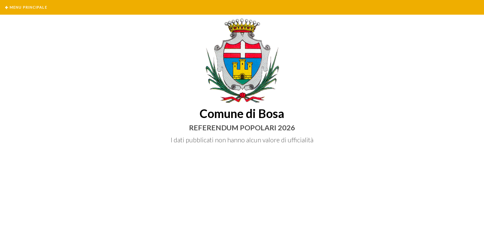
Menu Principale (28, 7)
